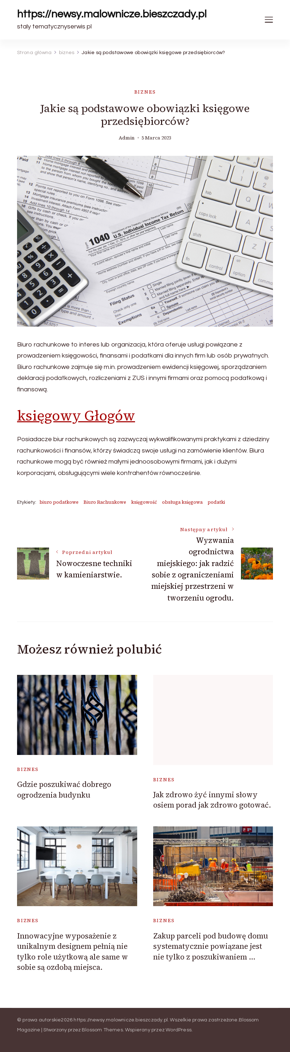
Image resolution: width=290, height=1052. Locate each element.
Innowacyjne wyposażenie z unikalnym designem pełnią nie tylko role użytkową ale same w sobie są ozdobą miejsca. (72, 951)
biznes (145, 92)
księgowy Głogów (76, 415)
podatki (216, 502)
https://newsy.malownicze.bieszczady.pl (111, 14)
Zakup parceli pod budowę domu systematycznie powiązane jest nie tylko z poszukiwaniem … (210, 946)
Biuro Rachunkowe (105, 502)
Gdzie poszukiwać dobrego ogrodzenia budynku (64, 789)
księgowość (144, 502)
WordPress (179, 1029)
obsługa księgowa (182, 502)
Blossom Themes (102, 1029)
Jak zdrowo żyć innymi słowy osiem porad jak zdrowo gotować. (212, 799)
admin (127, 137)
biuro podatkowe (59, 502)
